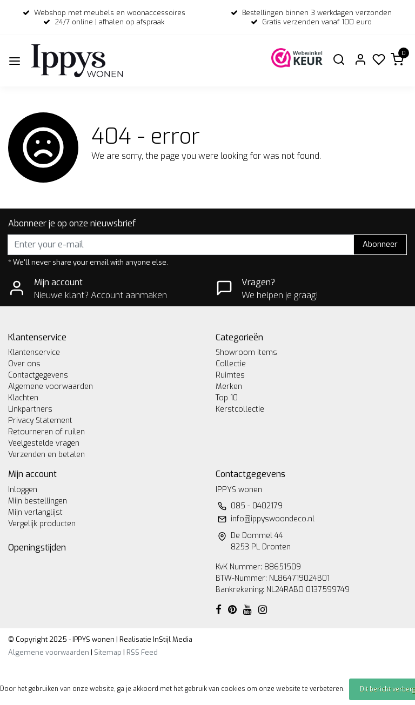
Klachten (23, 398)
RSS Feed (142, 652)
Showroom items (246, 352)
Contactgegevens (38, 375)
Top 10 (227, 398)
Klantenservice (34, 352)
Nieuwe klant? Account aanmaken (100, 295)
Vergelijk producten (42, 524)
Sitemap (108, 652)
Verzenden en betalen (46, 454)
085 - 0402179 (257, 506)
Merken (229, 386)
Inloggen (22, 490)
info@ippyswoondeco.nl (272, 519)
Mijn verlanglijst (35, 512)
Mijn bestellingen (37, 501)
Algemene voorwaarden (50, 386)
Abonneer (380, 244)
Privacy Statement (40, 420)
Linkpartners (30, 409)
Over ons (24, 364)
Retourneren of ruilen (46, 432)
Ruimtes (230, 375)
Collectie (231, 364)
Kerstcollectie (240, 409)
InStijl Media (171, 639)
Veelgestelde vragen (43, 443)
